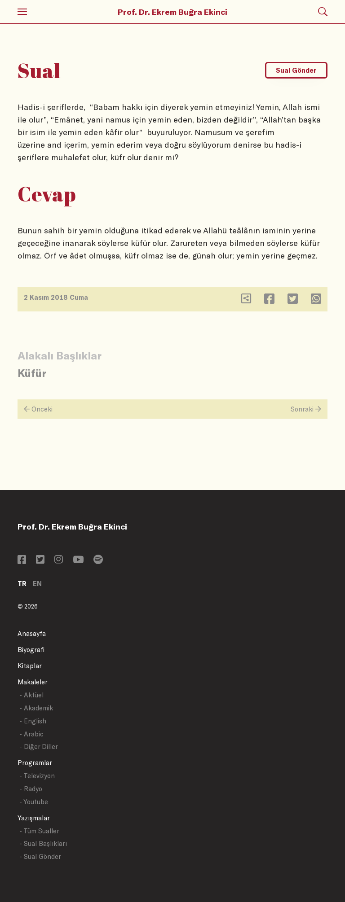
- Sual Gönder (40, 856)
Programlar (35, 762)
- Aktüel (31, 695)
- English (32, 721)
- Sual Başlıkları (43, 843)
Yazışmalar (34, 818)
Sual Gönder (296, 70)
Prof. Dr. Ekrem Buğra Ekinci (172, 12)
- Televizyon (37, 775)
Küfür (32, 372)
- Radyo (30, 789)
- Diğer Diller (38, 746)
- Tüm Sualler (39, 831)
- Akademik (36, 708)
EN (37, 583)
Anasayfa (32, 633)
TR (22, 583)
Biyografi (31, 649)
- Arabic (31, 734)
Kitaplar (30, 666)
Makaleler (33, 682)
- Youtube (33, 802)
